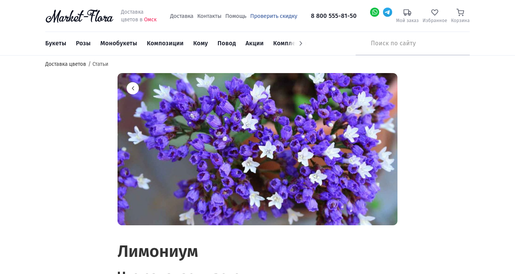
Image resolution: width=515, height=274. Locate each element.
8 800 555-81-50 (334, 15)
